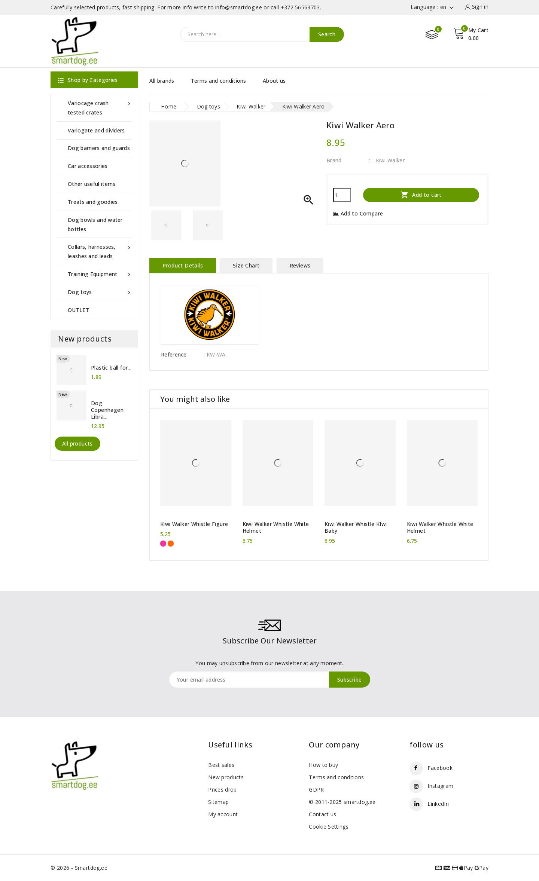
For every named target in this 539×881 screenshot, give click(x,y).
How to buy (323, 764)
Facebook (439, 767)
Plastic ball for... (111, 367)
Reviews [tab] (300, 265)
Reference (174, 354)
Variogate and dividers (96, 130)
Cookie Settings (328, 826)
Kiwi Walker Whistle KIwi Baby (356, 527)
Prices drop (222, 789)
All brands (161, 80)
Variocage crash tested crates (100, 107)
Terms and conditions (218, 80)
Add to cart (421, 194)
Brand (334, 160)
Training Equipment (100, 274)
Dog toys (100, 292)
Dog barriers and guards (99, 148)
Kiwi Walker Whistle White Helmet (276, 527)
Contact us (322, 814)
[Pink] (163, 544)
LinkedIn (437, 803)
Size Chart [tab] (246, 265)
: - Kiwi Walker (387, 160)
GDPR (316, 789)
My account (223, 814)
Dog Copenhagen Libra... (107, 410)
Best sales (221, 764)
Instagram (440, 785)
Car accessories (88, 165)
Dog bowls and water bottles (95, 224)
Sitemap (218, 801)
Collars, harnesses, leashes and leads (100, 251)
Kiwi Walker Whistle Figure (194, 524)
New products (226, 777)
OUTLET (78, 309)
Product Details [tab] (182, 265)
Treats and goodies (93, 201)
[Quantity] (342, 195)
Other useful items (91, 183)
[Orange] (171, 544)
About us (274, 80)
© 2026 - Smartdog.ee (79, 867)
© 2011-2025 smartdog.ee (342, 801)
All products (77, 443)
